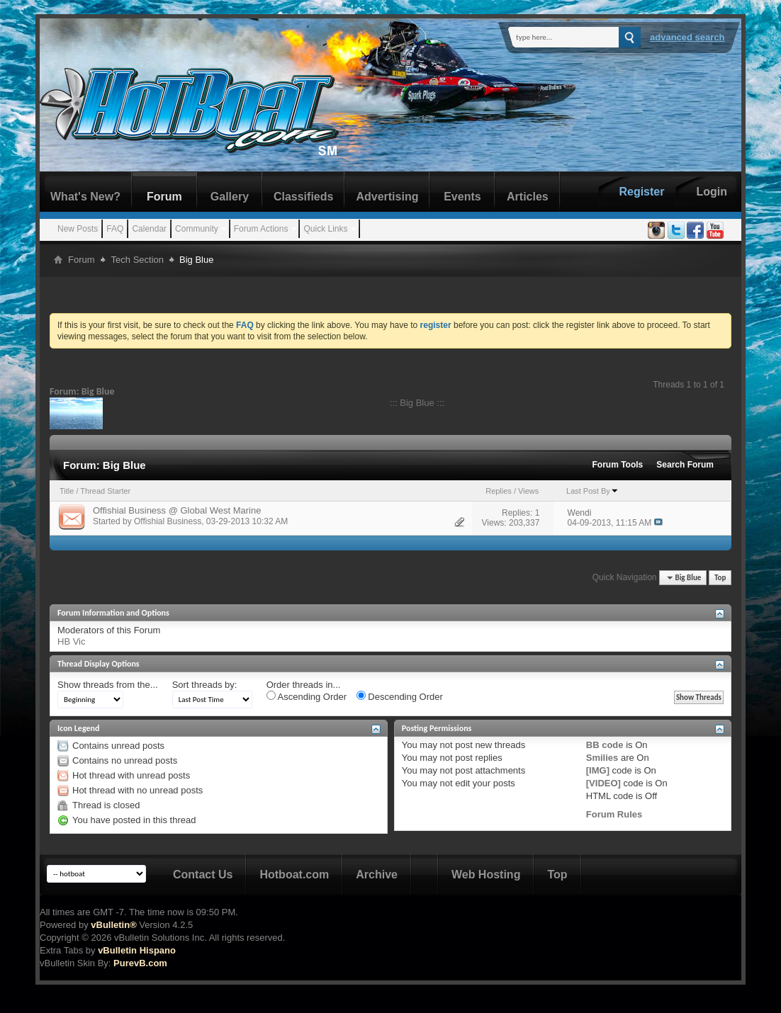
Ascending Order (306, 696)
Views (528, 491)
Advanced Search (687, 37)
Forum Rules (614, 814)
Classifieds (303, 197)
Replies (498, 491)
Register (641, 192)
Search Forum (685, 465)
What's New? (85, 197)
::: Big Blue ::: (417, 402)
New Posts (77, 229)
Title (67, 491)
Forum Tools (618, 465)
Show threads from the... (107, 684)
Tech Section (137, 259)
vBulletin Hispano (137, 950)
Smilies (602, 757)
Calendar (149, 229)
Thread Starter (105, 491)
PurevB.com (140, 963)
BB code (605, 745)
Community (196, 229)
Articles (528, 197)
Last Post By (592, 491)
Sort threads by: (204, 684)
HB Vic (71, 641)
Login (711, 192)
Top (720, 577)
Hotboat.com (294, 874)
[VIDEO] (603, 783)
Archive (377, 874)
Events (462, 197)
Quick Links (325, 229)
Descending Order (399, 696)
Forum (164, 197)
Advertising (387, 197)
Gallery (229, 197)
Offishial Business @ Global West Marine (177, 510)
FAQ (114, 229)
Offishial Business (167, 521)
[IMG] (597, 770)
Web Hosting (485, 874)
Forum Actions (261, 229)
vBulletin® (113, 924)
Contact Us (202, 874)
